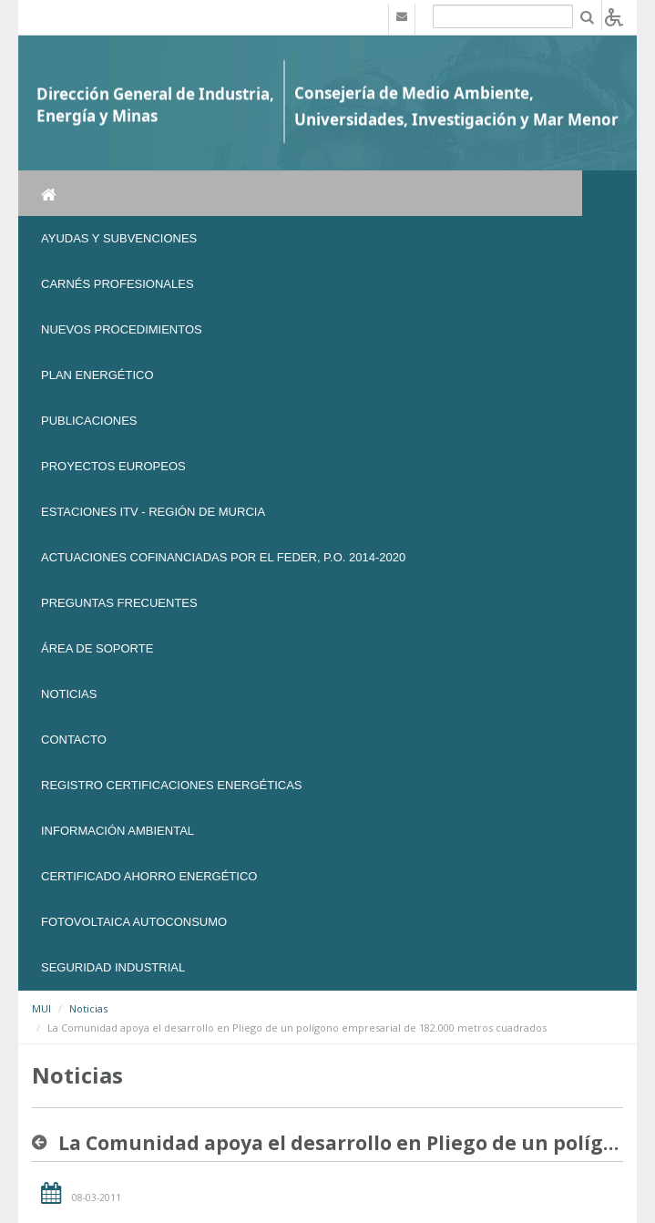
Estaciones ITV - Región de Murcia (153, 512)
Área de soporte (97, 648)
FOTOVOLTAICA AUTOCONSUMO (134, 922)
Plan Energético (97, 375)
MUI (41, 1008)
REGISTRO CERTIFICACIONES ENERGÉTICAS (171, 785)
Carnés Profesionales (117, 284)
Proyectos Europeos (113, 466)
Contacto (74, 739)
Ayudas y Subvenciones (119, 238)
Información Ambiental (117, 831)
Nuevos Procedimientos (121, 329)
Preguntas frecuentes (119, 603)
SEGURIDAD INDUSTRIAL (113, 967)
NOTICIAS (69, 694)
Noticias (88, 1008)
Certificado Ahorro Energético (149, 876)
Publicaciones (89, 420)
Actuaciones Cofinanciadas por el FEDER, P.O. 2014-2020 (223, 557)
